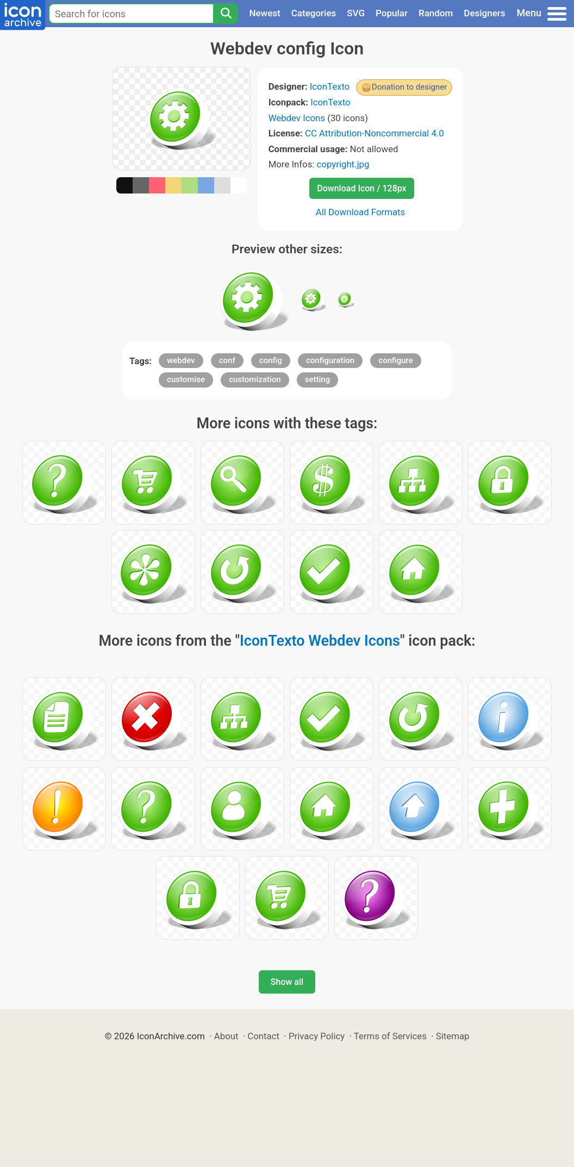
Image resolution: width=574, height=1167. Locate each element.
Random (436, 13)
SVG (356, 13)
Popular (392, 13)
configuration (330, 360)
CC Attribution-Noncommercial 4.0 (374, 133)
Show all (287, 982)
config (270, 360)
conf (227, 360)
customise (186, 379)
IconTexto (330, 86)
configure (395, 360)
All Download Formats (360, 212)
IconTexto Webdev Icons (320, 641)
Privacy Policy (317, 1036)
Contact (263, 1036)
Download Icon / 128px (361, 188)
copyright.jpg (343, 164)
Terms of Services (390, 1036)
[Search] (225, 13)
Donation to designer (409, 87)
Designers (484, 13)
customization (254, 379)
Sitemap (453, 1036)
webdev (181, 360)
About (226, 1036)
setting (317, 379)
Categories (313, 13)
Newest (264, 13)
